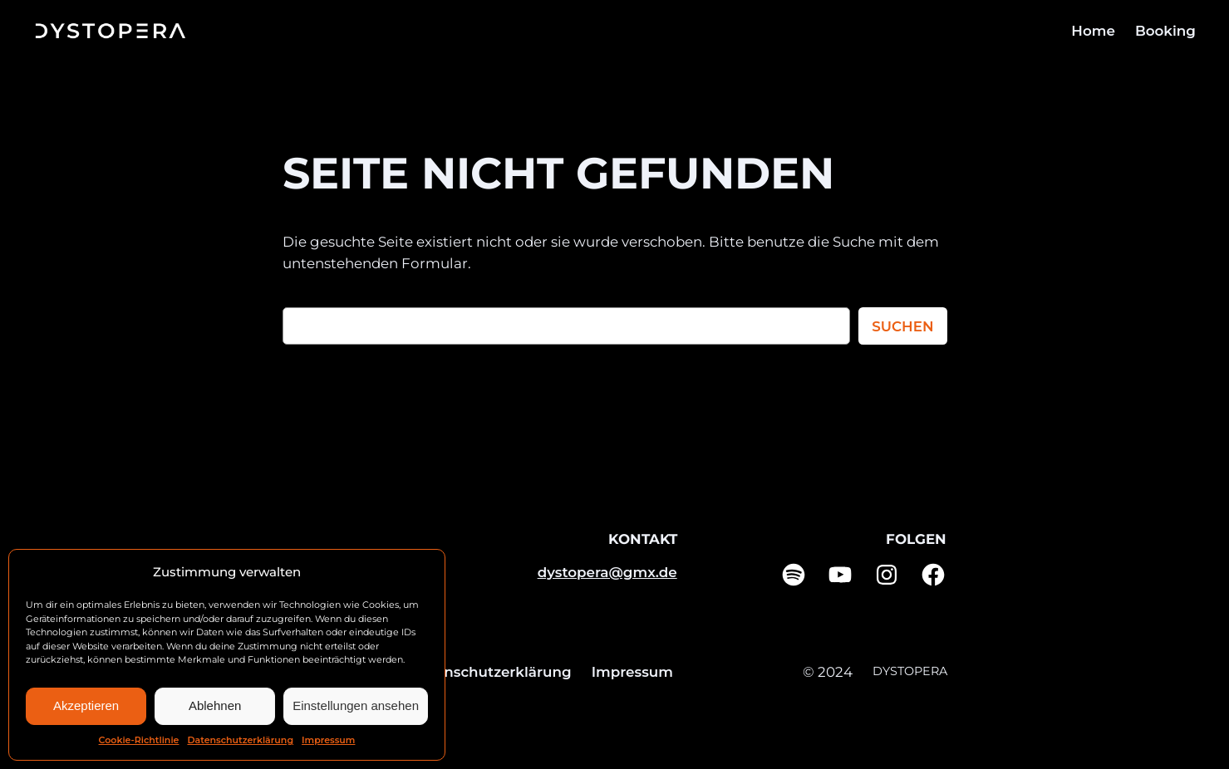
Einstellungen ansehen (356, 705)
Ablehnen (215, 705)
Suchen (902, 326)
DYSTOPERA (910, 671)
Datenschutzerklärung (240, 740)
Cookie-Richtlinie (139, 740)
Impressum (328, 740)
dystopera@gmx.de (607, 572)
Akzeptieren (86, 705)
